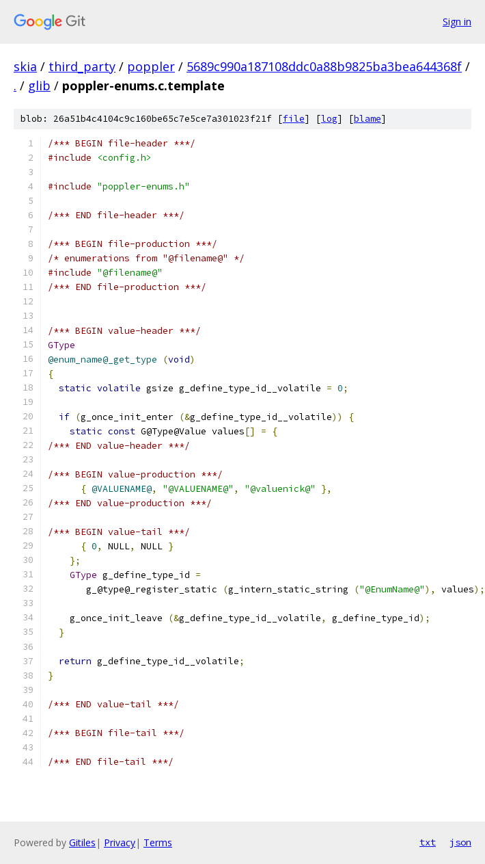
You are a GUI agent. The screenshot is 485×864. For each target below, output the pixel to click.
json (460, 842)
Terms (157, 842)
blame (367, 119)
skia (25, 66)
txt (427, 842)
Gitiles (82, 842)
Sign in (457, 21)
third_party (81, 66)
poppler (151, 66)
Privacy (119, 842)
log (329, 119)
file (294, 119)
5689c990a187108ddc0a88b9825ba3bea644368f (324, 66)
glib (39, 85)
